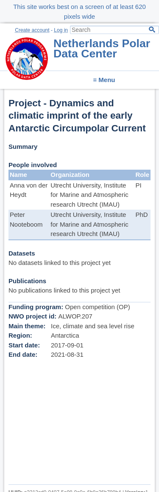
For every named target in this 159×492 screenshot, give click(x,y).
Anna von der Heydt (28, 190)
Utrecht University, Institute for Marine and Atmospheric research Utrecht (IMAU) (89, 195)
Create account (32, 30)
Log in (61, 30)
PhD (141, 214)
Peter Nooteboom (26, 219)
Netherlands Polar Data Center (101, 48)
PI (138, 185)
